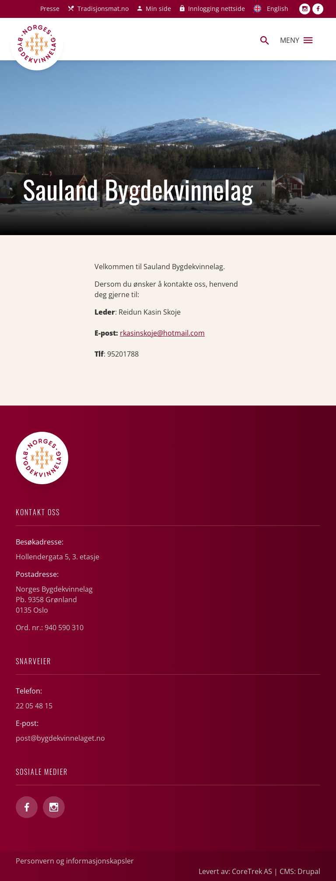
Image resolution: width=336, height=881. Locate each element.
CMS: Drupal (300, 871)
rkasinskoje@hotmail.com (162, 333)
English (277, 8)
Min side (158, 8)
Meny (296, 40)
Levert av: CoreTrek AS (235, 871)
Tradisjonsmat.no (103, 8)
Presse (50, 8)
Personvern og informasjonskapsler (75, 861)
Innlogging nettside (216, 8)
